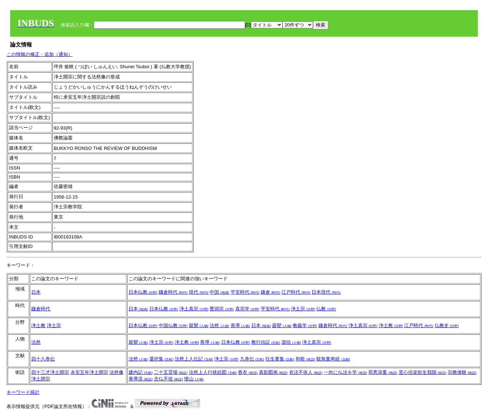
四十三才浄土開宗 (50, 372)
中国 (219, 292)
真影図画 (273, 372)
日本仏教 (143, 292)
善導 (240, 325)
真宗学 (247, 308)
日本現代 (326, 292)
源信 (291, 342)
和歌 (305, 359)
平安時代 (245, 292)
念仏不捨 (168, 379)
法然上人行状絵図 (213, 372)
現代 (198, 292)
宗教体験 (462, 372)
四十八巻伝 (43, 359)
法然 (219, 325)
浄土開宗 (40, 379)
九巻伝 (252, 359)
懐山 (194, 379)
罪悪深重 (382, 372)
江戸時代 (295, 292)
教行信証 (265, 342)
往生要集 (279, 359)
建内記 (141, 372)
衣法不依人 (306, 372)
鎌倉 (270, 292)
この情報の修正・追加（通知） (40, 54)
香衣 (247, 372)
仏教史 (447, 325)
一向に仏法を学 (345, 372)
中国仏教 (173, 325)
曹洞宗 (222, 308)
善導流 (141, 379)
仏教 (326, 308)
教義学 (305, 325)
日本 (36, 292)
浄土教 (38, 325)
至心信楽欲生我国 (423, 372)
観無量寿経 (333, 359)
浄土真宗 (193, 308)
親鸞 (198, 325)
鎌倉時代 (173, 292)
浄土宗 (303, 308)
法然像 (116, 372)
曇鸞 (282, 325)
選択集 (161, 359)
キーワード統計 (23, 392)
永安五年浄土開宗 (89, 372)
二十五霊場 (171, 372)
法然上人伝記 (194, 359)
